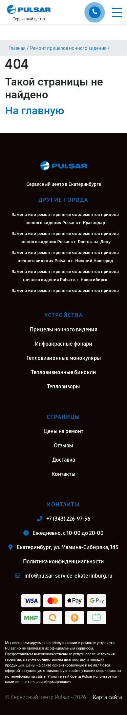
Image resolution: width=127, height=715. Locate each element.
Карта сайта (107, 697)
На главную (34, 110)
